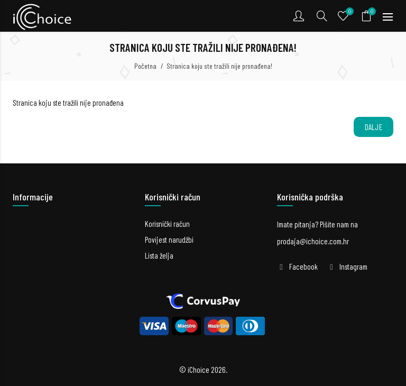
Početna (145, 65)
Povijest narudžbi (169, 239)
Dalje (374, 127)
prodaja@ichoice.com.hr (313, 241)
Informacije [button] (33, 197)
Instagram (353, 266)
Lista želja (159, 255)
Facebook (303, 266)
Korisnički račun (167, 223)
